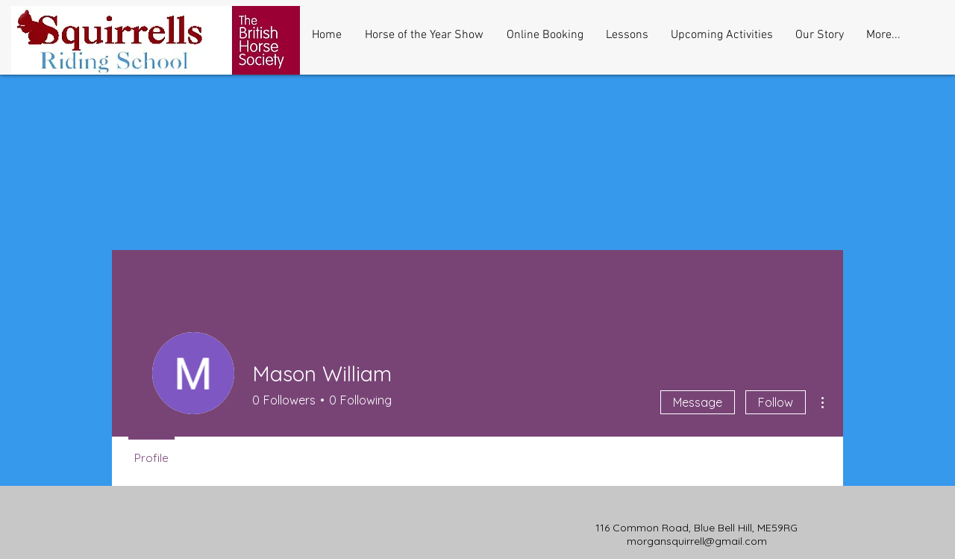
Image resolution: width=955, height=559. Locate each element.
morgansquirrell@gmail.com (697, 541)
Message (697, 402)
